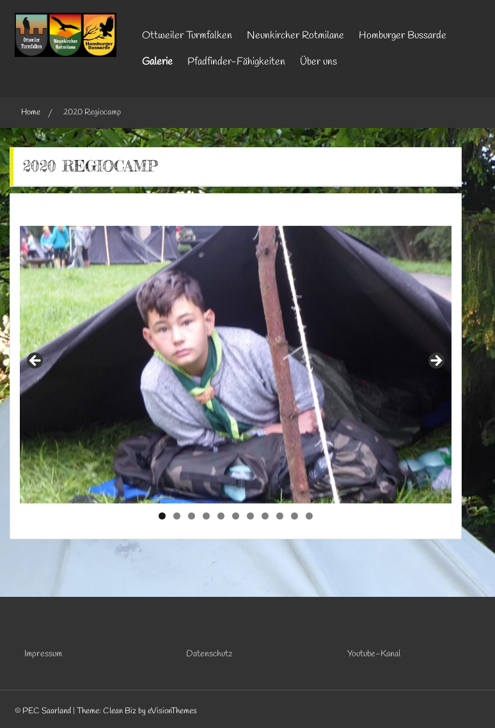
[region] (236, 364)
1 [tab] (162, 515)
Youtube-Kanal (373, 654)
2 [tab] (176, 515)
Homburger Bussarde (402, 35)
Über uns (318, 61)
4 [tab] (206, 515)
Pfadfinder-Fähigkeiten (236, 61)
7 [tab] (250, 515)
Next (435, 361)
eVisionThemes (172, 711)
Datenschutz (209, 654)
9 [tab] (279, 515)
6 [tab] (235, 515)
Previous (35, 361)
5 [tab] (220, 515)
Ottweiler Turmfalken (187, 35)
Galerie (157, 61)
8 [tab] (265, 515)
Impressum (43, 654)
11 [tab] (310, 515)
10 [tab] (294, 515)
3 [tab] (191, 515)
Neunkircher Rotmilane (295, 35)
